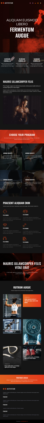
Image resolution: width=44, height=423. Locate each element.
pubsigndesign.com (24, 421)
